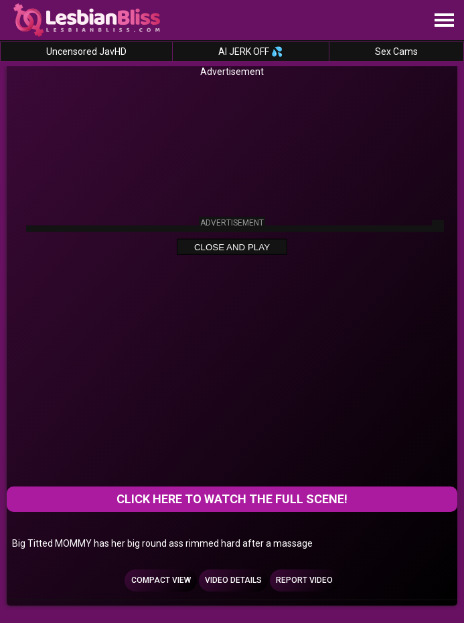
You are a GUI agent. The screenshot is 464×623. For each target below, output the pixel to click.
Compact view (161, 580)
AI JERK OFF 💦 (250, 51)
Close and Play (232, 247)
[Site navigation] (444, 20)
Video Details (233, 580)
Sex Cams (396, 51)
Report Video (304, 580)
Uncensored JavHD (86, 51)
